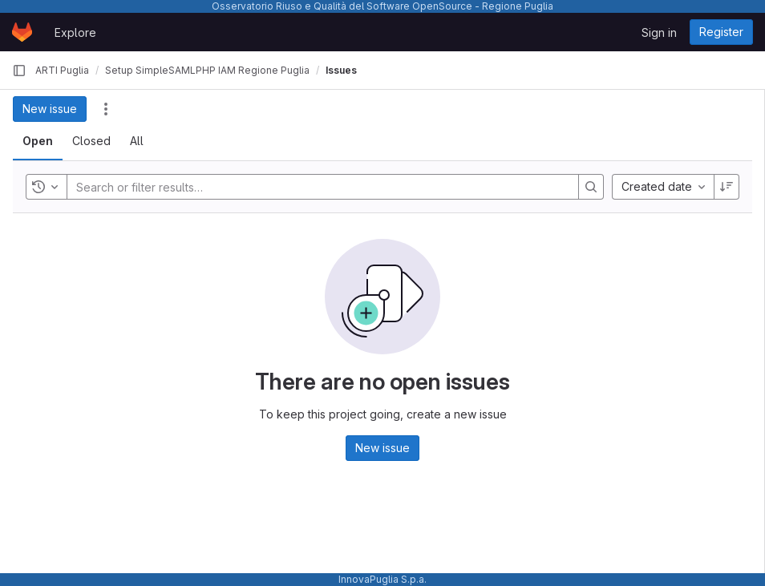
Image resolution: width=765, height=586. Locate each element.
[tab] (38, 141)
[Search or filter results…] (172, 186)
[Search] (591, 187)
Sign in (659, 32)
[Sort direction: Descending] (726, 187)
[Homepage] (22, 32)
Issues (341, 70)
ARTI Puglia (62, 70)
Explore (75, 32)
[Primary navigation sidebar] (19, 70)
